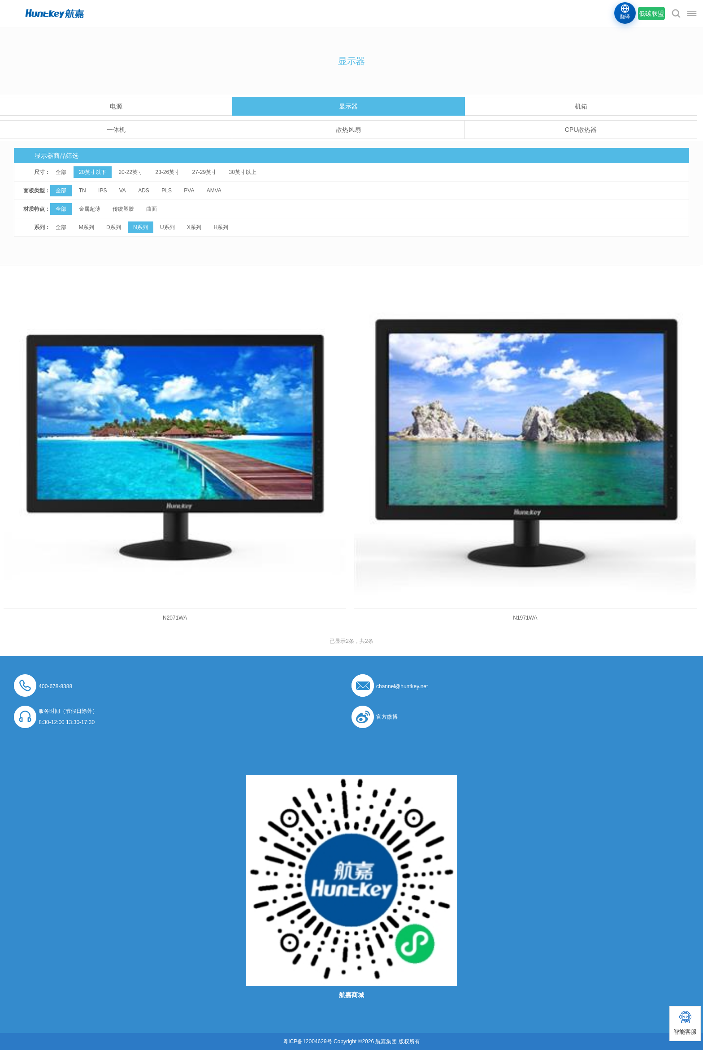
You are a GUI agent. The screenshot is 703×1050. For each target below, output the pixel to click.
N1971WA (525, 618)
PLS (166, 190)
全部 (61, 172)
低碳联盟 (651, 13)
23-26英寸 (167, 172)
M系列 (86, 227)
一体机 (116, 129)
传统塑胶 (123, 209)
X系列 (194, 227)
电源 (116, 106)
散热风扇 (348, 129)
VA (122, 190)
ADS (143, 190)
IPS (102, 190)
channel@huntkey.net (402, 686)
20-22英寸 (130, 172)
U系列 (167, 227)
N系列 (140, 227)
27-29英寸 (204, 172)
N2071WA (175, 618)
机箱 (581, 106)
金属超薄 (89, 209)
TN (82, 190)
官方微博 (387, 717)
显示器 (348, 106)
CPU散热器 (581, 129)
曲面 (151, 209)
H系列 (220, 227)
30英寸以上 (242, 172)
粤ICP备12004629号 (307, 1041)
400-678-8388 (55, 686)
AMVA (214, 190)
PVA (189, 190)
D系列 (113, 227)
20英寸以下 (92, 172)
